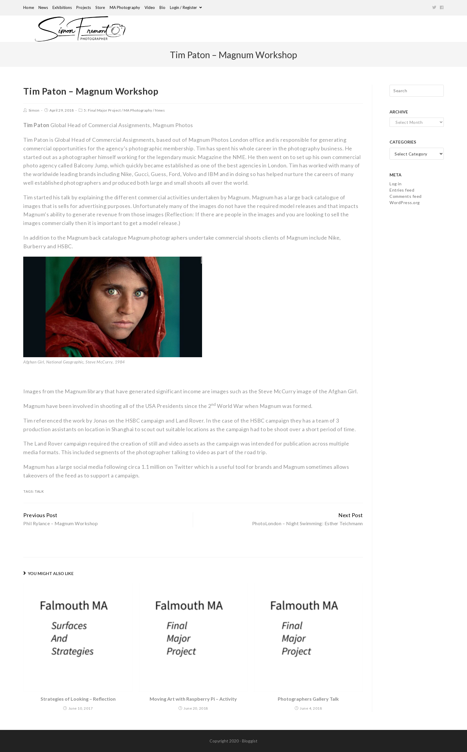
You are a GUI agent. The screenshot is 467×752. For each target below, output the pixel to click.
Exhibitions (62, 7)
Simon (34, 110)
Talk (39, 491)
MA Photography (125, 7)
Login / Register (186, 7)
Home (28, 7)
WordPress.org (405, 202)
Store (100, 7)
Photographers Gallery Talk (308, 699)
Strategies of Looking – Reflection (78, 699)
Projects (83, 7)
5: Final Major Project (102, 110)
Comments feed (406, 196)
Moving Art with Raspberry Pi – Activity (193, 699)
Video (150, 7)
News (43, 7)
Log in (395, 183)
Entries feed (402, 189)
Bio (162, 7)
